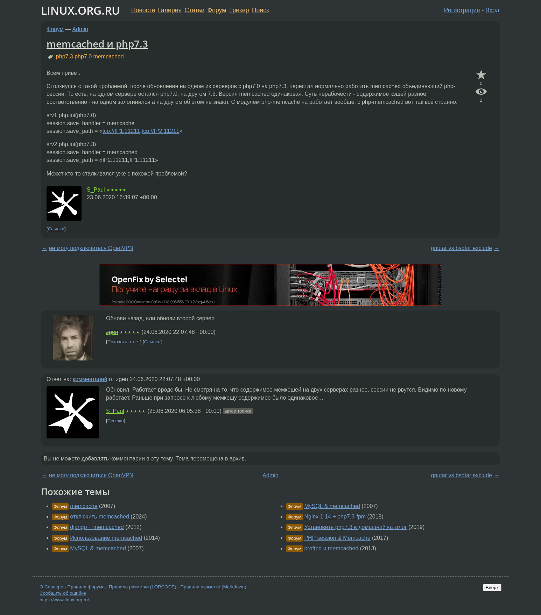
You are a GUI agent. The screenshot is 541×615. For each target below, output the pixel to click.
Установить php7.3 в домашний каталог (355, 527)
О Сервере (51, 586)
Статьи (194, 10)
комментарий (90, 379)
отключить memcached (99, 517)
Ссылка (56, 228)
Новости (143, 10)
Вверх (492, 587)
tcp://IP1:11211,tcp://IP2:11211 (141, 131)
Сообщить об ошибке (63, 593)
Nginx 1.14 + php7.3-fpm (335, 517)
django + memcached (97, 527)
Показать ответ (123, 341)
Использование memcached (106, 538)
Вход (492, 10)
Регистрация (462, 10)
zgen (112, 332)
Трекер (239, 10)
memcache (83, 506)
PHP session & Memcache (337, 538)
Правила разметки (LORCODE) (142, 586)
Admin (80, 29)
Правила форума (86, 586)
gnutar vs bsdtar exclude (461, 248)
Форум (217, 10)
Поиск (260, 10)
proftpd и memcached (331, 548)
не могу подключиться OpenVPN (91, 248)
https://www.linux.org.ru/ (64, 599)
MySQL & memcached (98, 548)
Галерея (170, 10)
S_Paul (96, 190)
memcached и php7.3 (97, 43)
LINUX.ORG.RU (80, 10)
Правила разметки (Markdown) (213, 586)
